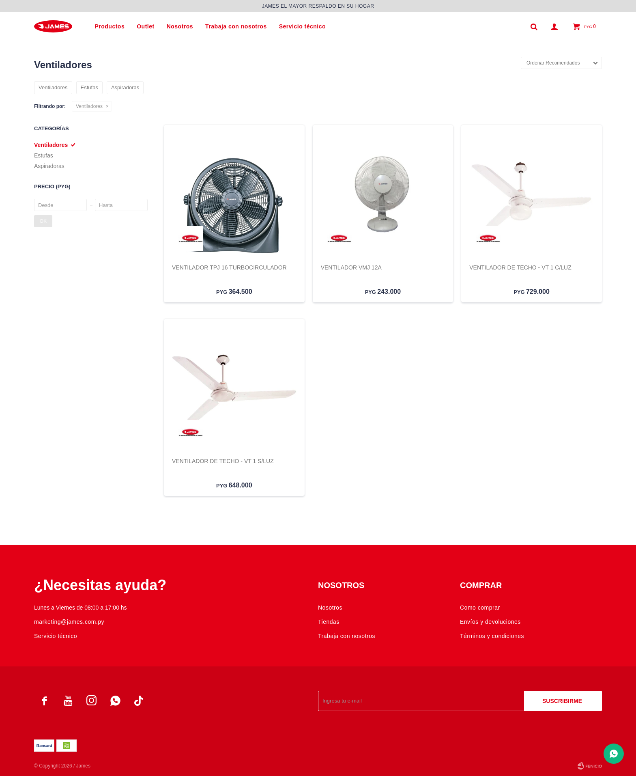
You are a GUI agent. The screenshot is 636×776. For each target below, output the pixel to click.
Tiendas (328, 622)
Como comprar (480, 607)
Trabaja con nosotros (236, 26)
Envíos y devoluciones (490, 622)
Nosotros (180, 26)
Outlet (145, 26)
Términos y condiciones (492, 636)
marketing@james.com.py (69, 622)
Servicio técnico (302, 26)
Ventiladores (89, 106)
